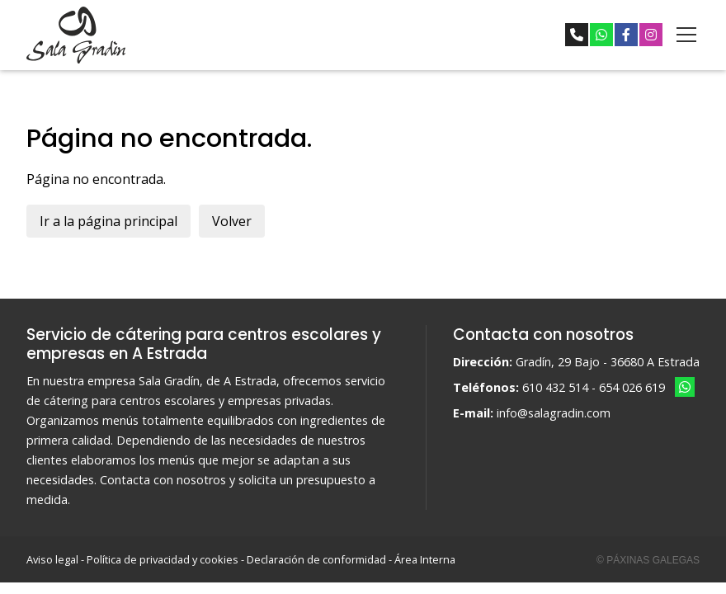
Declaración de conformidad (316, 559)
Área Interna (424, 559)
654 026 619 (632, 387)
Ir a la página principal (108, 221)
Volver (232, 221)
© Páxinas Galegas (648, 560)
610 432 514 (555, 387)
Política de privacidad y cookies (162, 559)
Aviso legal (52, 559)
